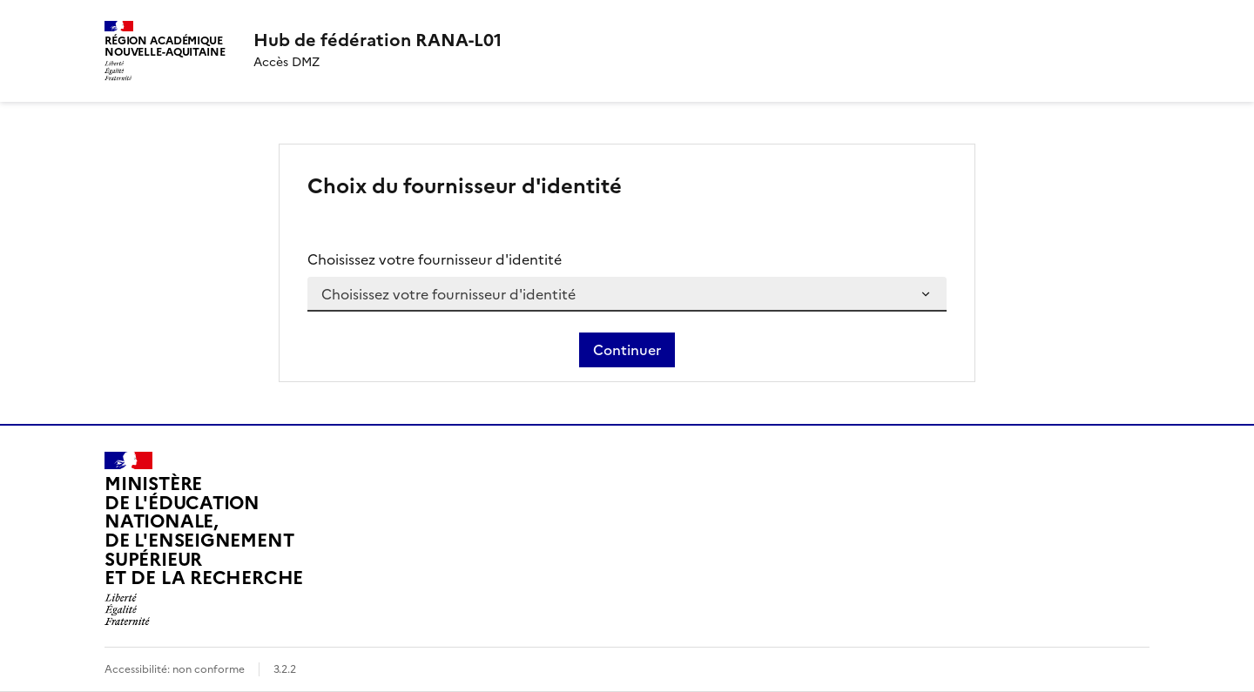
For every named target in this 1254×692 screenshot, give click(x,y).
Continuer (627, 349)
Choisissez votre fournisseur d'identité (434, 259)
